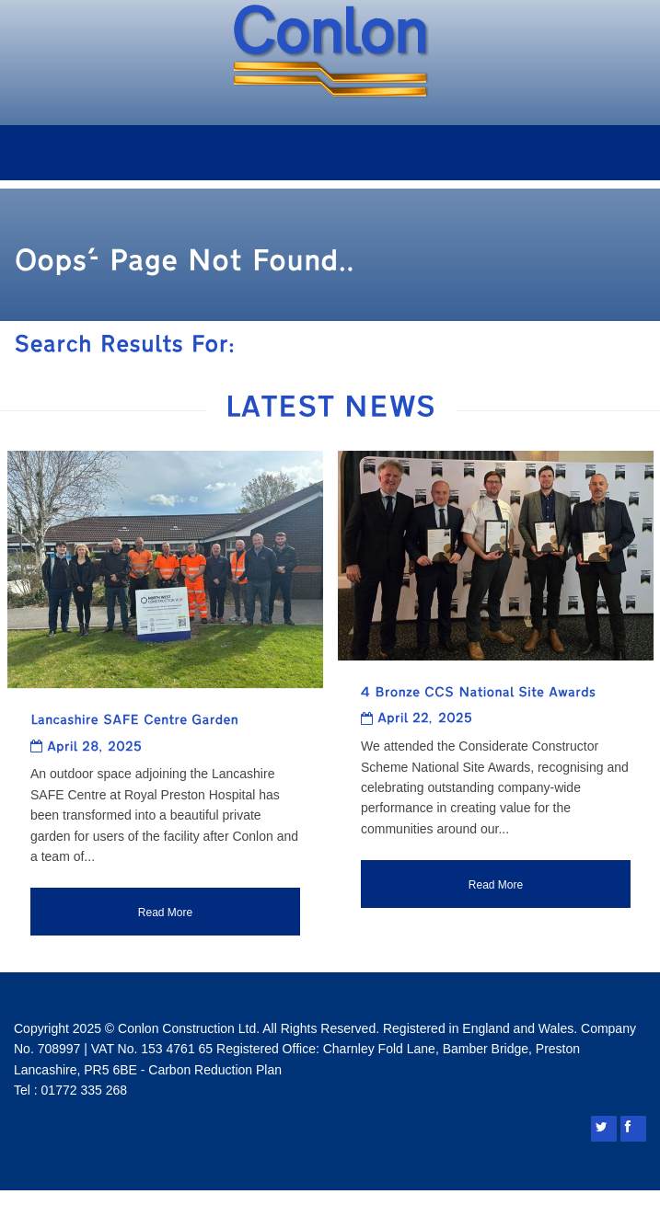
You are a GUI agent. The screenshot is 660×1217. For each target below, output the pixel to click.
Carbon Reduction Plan (215, 1069)
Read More (165, 912)
